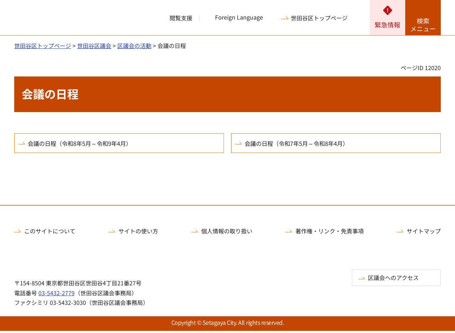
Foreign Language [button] (239, 17)
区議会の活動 (134, 45)
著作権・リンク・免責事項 (329, 233)
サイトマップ (424, 233)
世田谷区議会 (94, 45)
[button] (176, 17)
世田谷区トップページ (319, 18)
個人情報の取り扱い (226, 233)
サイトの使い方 (138, 233)
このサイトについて (49, 233)
